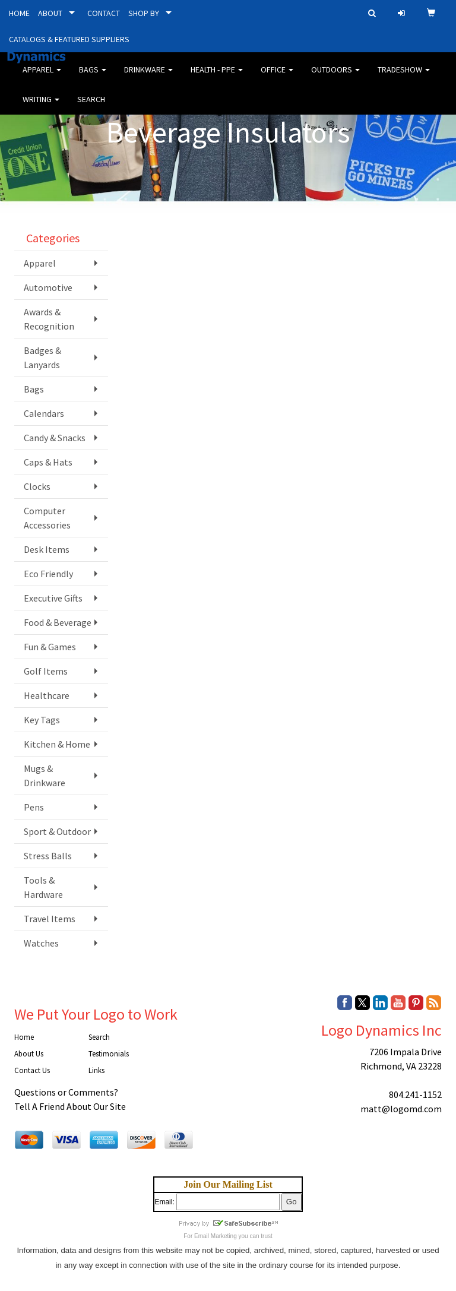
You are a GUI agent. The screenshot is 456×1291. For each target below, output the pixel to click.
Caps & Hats (48, 462)
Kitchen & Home (57, 744)
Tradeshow (404, 77)
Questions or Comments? (66, 1092)
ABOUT (50, 13)
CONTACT (103, 13)
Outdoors (335, 77)
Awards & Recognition (49, 319)
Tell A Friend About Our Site (70, 1106)
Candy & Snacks (55, 438)
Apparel (42, 77)
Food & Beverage (57, 622)
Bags (92, 77)
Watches (41, 943)
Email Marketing (215, 1236)
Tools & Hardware (43, 887)
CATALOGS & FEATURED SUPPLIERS (69, 39)
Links (96, 1070)
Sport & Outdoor (57, 831)
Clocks (37, 486)
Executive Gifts (53, 598)
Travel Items (49, 919)
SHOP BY (143, 13)
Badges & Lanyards (42, 357)
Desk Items (46, 549)
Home (24, 1037)
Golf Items (46, 671)
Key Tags (42, 720)
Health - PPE (217, 77)
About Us (28, 1054)
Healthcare (46, 695)
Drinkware (148, 77)
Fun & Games (50, 647)
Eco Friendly (48, 574)
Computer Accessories (47, 518)
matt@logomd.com (401, 1109)
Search (91, 107)
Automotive (48, 287)
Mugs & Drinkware (44, 775)
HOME (19, 13)
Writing (41, 107)
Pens (34, 807)
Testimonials (108, 1054)
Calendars (44, 413)
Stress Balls (48, 856)
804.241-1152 (415, 1094)
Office (277, 77)
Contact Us (32, 1070)
